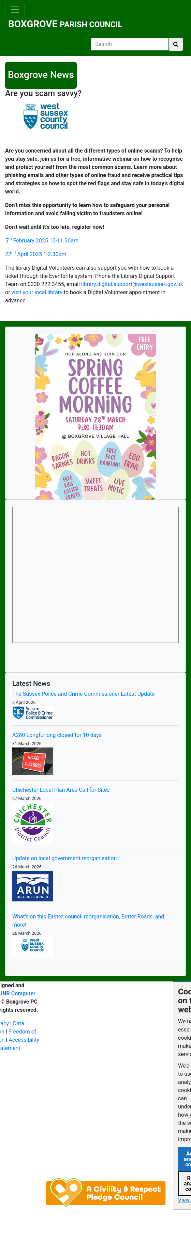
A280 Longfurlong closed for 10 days (57, 735)
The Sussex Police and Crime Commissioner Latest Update (83, 694)
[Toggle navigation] (15, 9)
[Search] (130, 44)
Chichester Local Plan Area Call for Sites (61, 790)
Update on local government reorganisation (64, 858)
